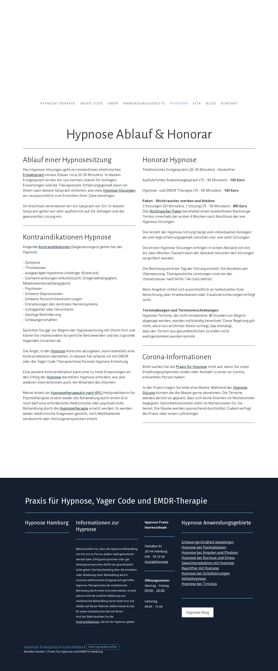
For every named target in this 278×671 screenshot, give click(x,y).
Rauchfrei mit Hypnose (200, 568)
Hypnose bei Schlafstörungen (206, 573)
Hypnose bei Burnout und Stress (208, 557)
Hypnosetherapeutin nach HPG (76, 392)
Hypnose (58, 351)
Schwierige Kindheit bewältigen (208, 542)
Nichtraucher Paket (166, 211)
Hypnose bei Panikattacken (204, 547)
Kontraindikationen (54, 246)
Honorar (179, 103)
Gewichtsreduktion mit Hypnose (208, 563)
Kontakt (229, 103)
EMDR (113, 103)
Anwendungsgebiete (144, 103)
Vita (197, 103)
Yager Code (91, 103)
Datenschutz (50, 647)
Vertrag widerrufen (102, 647)
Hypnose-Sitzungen (119, 190)
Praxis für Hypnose (191, 366)
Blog (211, 103)
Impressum (31, 647)
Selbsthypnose (194, 578)
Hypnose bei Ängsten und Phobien (210, 552)
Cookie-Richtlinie (72, 647)
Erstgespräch (33, 174)
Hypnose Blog (197, 612)
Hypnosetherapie (57, 103)
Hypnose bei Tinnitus (199, 583)
